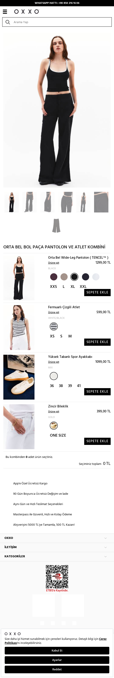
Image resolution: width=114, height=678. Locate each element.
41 (79, 386)
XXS (53, 287)
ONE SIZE (58, 435)
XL (73, 287)
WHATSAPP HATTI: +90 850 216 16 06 (57, 3)
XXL (83, 287)
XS (52, 336)
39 (70, 386)
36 (52, 386)
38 (61, 386)
